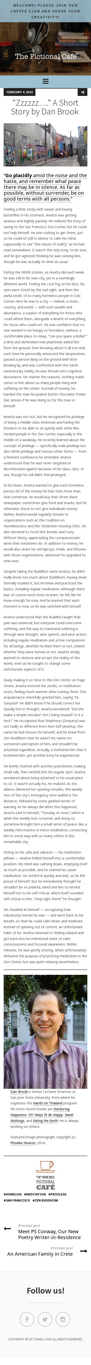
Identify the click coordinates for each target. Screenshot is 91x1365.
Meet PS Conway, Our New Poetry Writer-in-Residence (45, 1231)
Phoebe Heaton (22, 1143)
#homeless (13, 1194)
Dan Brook (19, 1091)
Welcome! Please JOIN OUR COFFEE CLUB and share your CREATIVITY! (45, 11)
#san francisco (17, 1200)
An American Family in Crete (45, 1251)
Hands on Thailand (47, 1103)
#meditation (35, 1194)
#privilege (57, 1194)
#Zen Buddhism (45, 1200)
